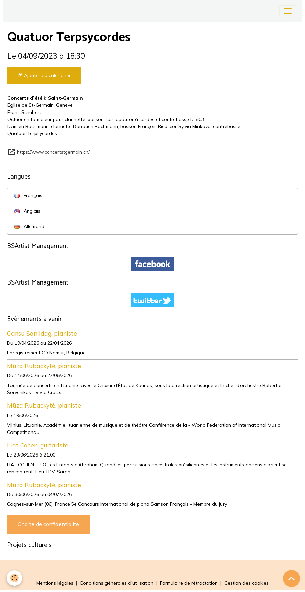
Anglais (27, 211)
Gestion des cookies (246, 583)
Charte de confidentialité (48, 524)
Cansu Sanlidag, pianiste (42, 333)
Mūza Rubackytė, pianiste (44, 365)
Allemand (29, 226)
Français (28, 195)
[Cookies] (14, 578)
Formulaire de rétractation (189, 583)
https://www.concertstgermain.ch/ (53, 152)
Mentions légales (54, 583)
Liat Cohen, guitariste (37, 445)
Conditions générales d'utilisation (117, 583)
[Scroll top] (291, 578)
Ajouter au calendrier (44, 75)
